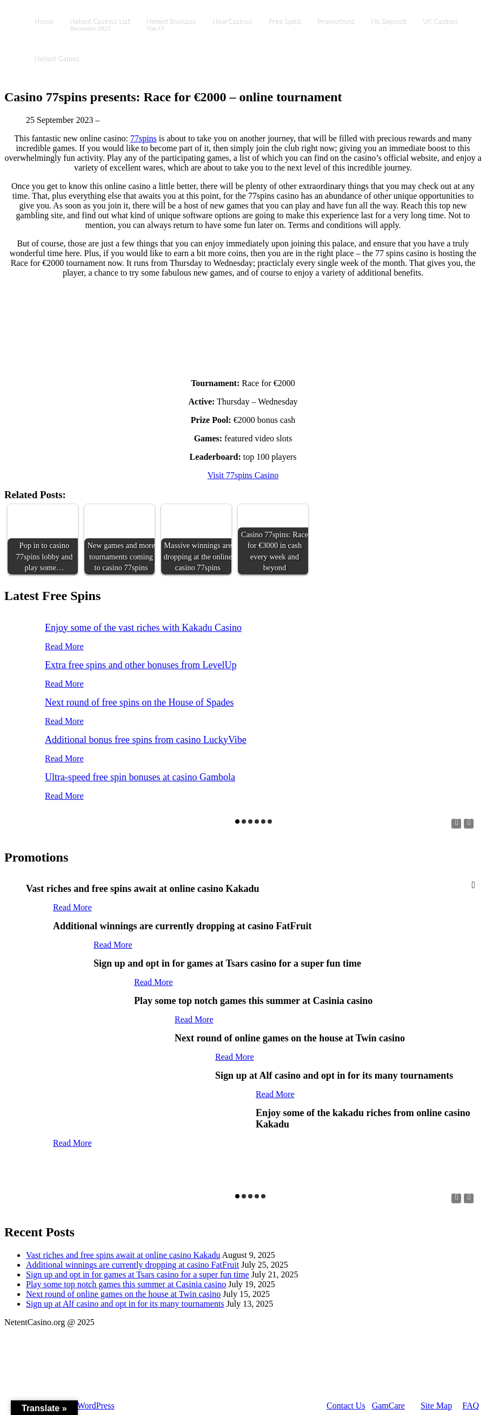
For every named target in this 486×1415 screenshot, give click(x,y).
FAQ (470, 1405)
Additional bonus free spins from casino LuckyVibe (146, 739)
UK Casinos (439, 20)
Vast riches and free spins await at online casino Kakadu (123, 1255)
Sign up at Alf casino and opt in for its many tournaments (125, 1303)
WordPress (96, 1405)
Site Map (436, 1405)
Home (43, 20)
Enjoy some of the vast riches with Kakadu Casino (143, 627)
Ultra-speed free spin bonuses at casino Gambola (140, 777)
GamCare (388, 1405)
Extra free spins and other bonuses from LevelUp (140, 665)
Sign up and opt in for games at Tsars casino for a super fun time (137, 1274)
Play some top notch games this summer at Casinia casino (126, 1284)
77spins (143, 138)
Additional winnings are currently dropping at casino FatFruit (132, 1264)
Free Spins (284, 20)
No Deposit (388, 20)
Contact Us (346, 1405)
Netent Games (56, 58)
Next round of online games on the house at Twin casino (123, 1294)
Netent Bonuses (171, 24)
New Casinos (232, 20)
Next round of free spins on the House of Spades (139, 702)
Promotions (335, 20)
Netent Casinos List (99, 24)
